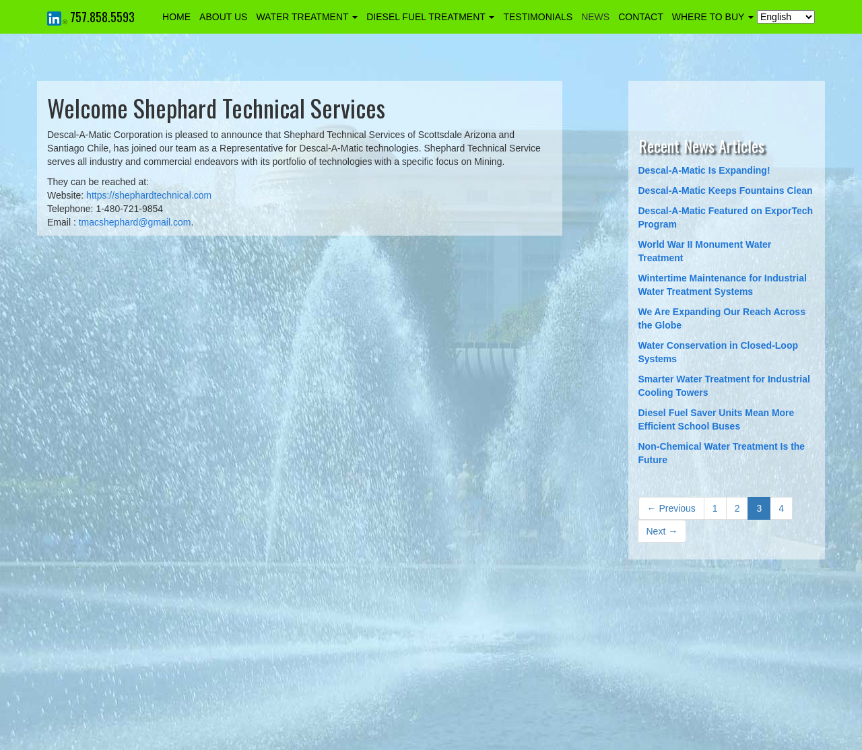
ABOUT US (223, 16)
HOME (176, 16)
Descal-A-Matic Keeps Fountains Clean (725, 190)
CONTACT (640, 16)
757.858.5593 (102, 17)
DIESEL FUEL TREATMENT (430, 16)
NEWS (595, 16)
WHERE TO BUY (713, 16)
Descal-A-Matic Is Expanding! (704, 170)
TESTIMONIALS (537, 16)
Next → (662, 531)
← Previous (671, 508)
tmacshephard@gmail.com (135, 222)
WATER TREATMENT (307, 16)
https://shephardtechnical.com (148, 195)
